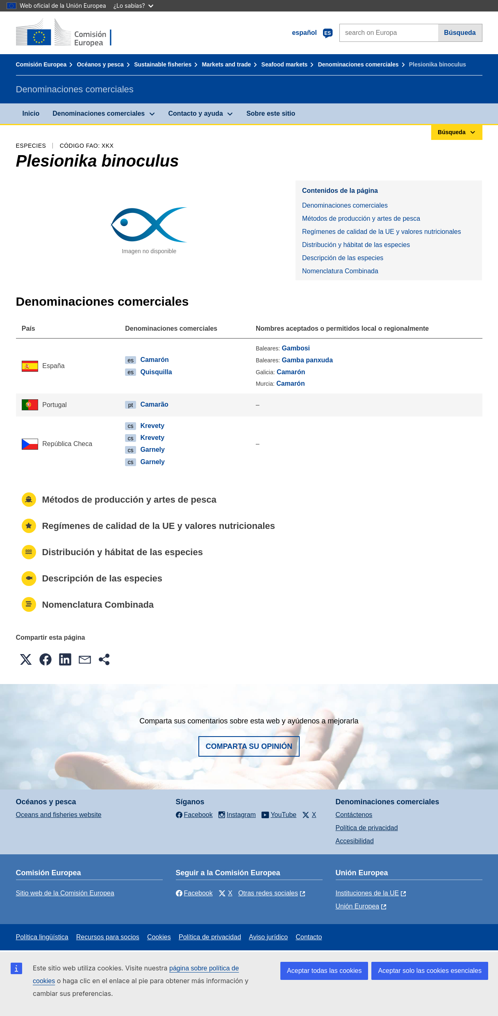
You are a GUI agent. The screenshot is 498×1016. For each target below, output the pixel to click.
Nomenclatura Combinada (340, 271)
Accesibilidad (355, 841)
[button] (26, 659)
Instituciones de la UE (367, 893)
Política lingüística (42, 937)
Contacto (309, 937)
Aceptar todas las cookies (324, 970)
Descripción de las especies (342, 257)
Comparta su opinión (249, 746)
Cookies (159, 937)
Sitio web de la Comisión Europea (65, 893)
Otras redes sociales (268, 893)
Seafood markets (285, 64)
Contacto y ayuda (195, 113)
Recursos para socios (107, 937)
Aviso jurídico (268, 937)
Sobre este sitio (270, 113)
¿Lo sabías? (133, 5)
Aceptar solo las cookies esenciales (430, 970)
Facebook (194, 893)
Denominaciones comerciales (358, 64)
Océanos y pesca (100, 64)
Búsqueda (459, 32)
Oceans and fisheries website (59, 814)
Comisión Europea (41, 64)
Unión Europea (358, 906)
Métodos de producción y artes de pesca (361, 218)
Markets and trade (226, 64)
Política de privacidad (367, 827)
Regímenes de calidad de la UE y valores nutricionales (381, 231)
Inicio (31, 113)
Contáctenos (354, 814)
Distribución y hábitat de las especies (356, 244)
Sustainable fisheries (162, 64)
